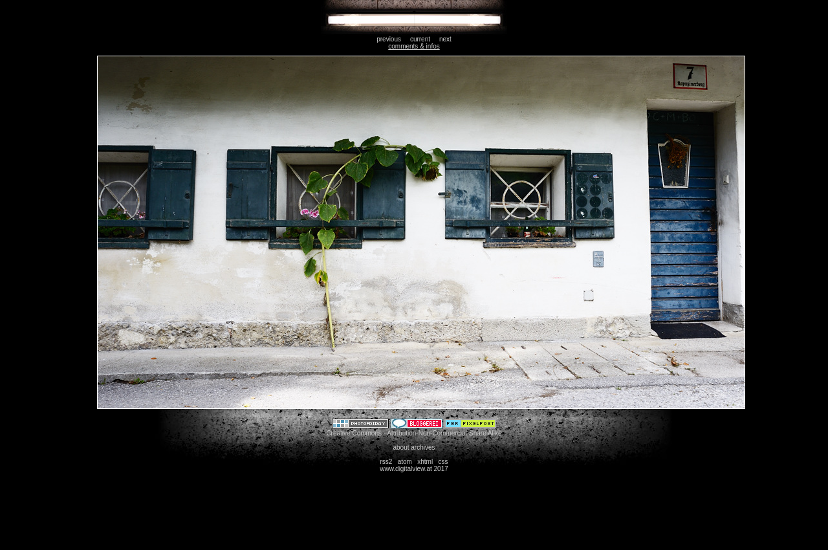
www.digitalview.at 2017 (414, 468)
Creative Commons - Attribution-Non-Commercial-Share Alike (413, 433)
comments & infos (413, 46)
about (401, 447)
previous (388, 39)
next (445, 39)
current (420, 39)
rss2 (386, 461)
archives (423, 447)
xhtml (425, 461)
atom (405, 461)
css (443, 461)
